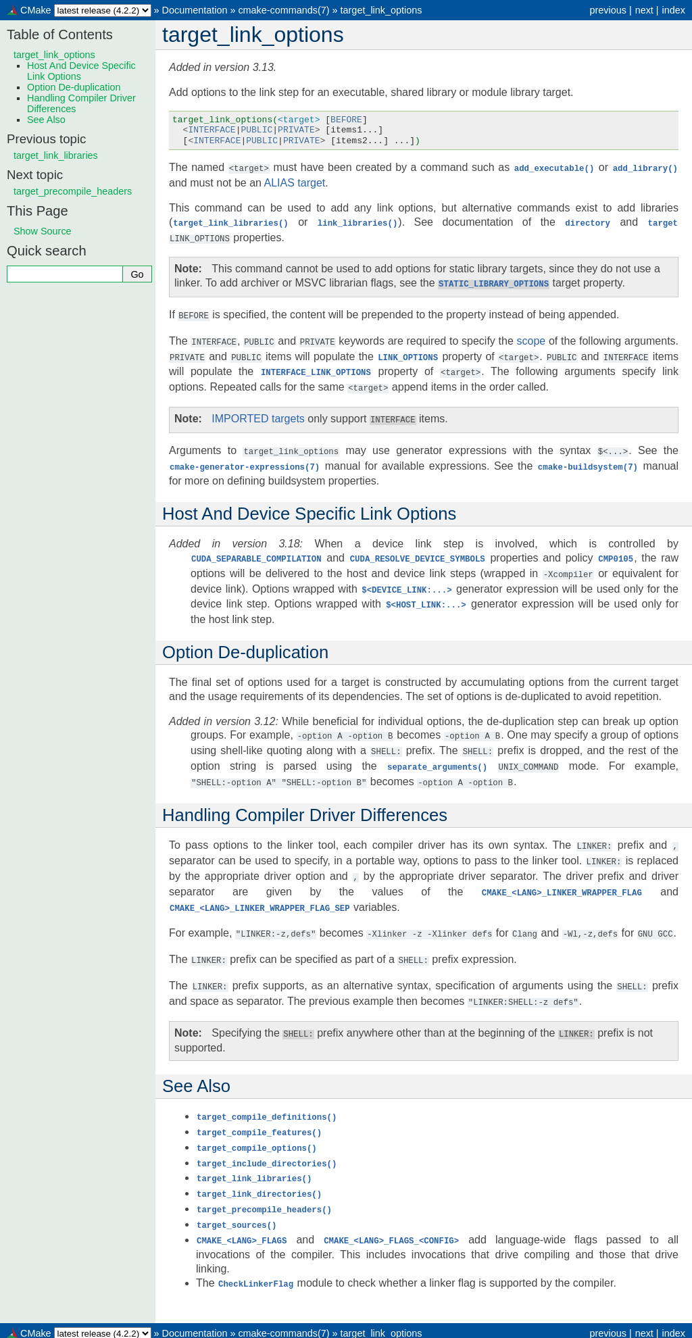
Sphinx (459, 1327)
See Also (46, 119)
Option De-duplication (73, 87)
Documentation (195, 10)
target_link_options (381, 10)
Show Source (43, 231)
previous (607, 10)
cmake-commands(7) (283, 10)
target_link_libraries (56, 155)
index (673, 10)
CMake (35, 10)
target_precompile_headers (73, 191)
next (644, 10)
